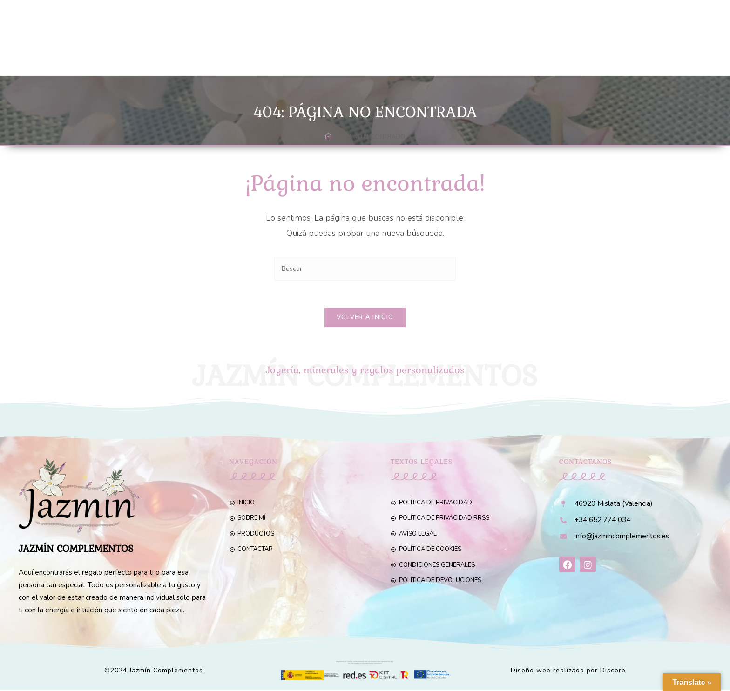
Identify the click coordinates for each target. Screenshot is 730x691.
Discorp (613, 671)
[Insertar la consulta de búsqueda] (365, 269)
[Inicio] (328, 136)
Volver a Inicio (365, 318)
